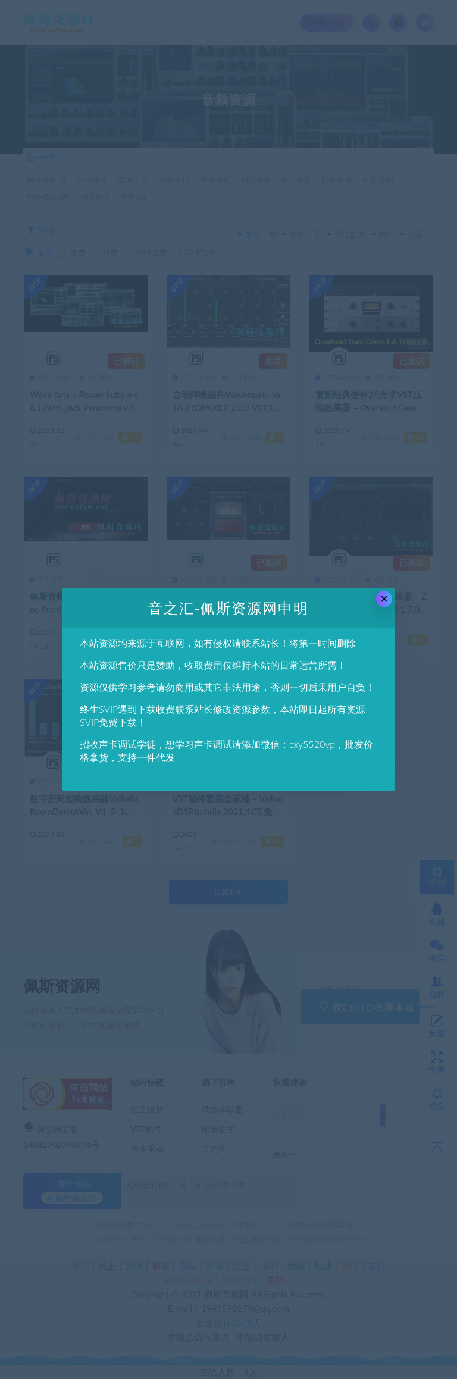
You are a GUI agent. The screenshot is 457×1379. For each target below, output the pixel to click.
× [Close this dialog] (384, 598)
